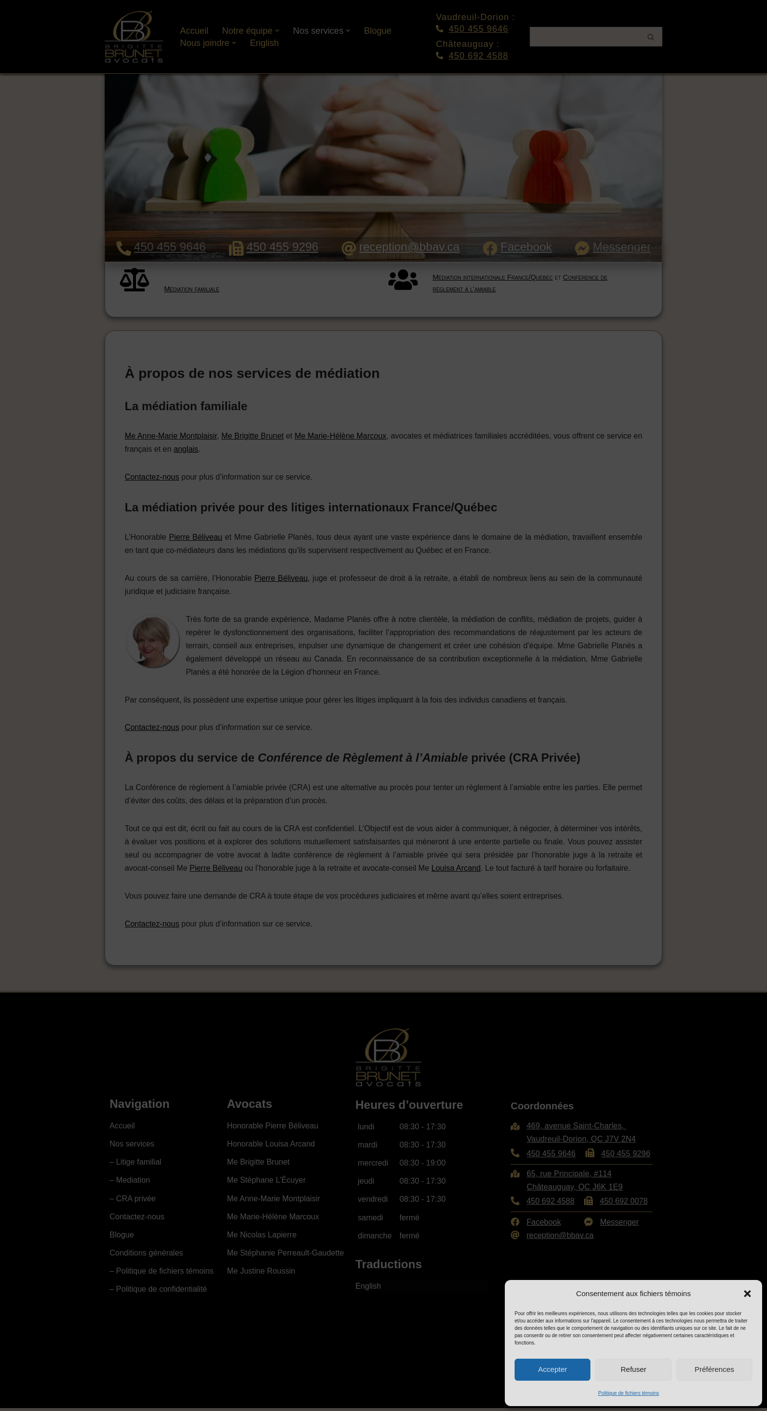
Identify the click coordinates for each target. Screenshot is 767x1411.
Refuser (634, 1369)
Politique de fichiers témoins (628, 1393)
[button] (747, 1294)
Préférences (714, 1369)
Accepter (552, 1369)
